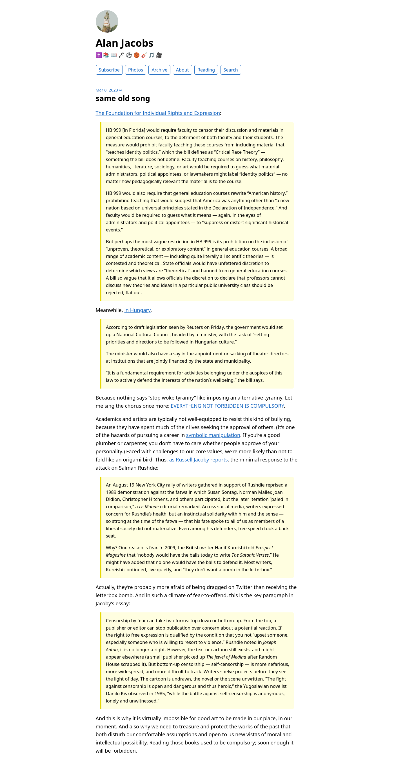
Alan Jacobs (124, 43)
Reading (206, 70)
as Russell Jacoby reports (198, 459)
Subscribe (109, 70)
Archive (159, 70)
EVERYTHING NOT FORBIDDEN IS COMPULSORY (227, 405)
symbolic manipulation (213, 435)
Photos (135, 70)
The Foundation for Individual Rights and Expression (158, 113)
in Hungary (137, 310)
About (182, 70)
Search (231, 70)
